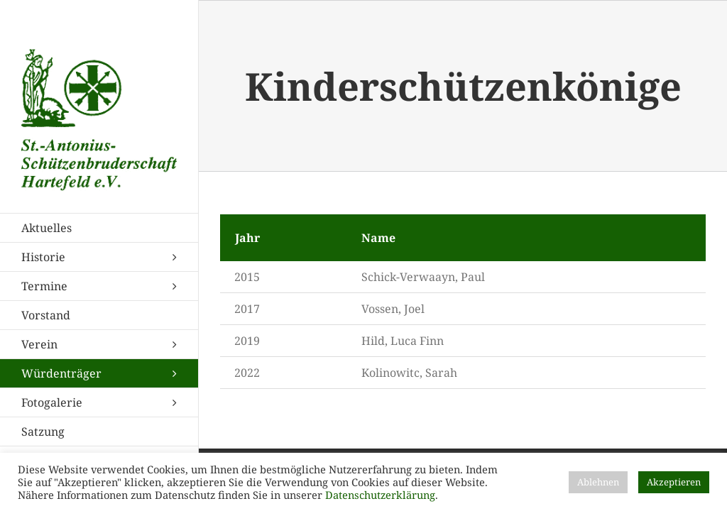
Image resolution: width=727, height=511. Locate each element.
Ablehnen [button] (598, 482)
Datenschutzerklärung (380, 495)
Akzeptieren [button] (674, 482)
